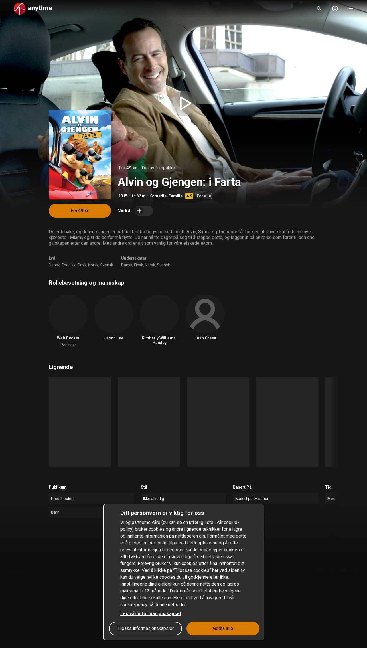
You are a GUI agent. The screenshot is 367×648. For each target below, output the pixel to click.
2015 (122, 196)
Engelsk (69, 265)
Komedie (158, 196)
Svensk (106, 265)
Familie (176, 196)
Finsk (81, 265)
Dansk (54, 265)
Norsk (93, 265)
